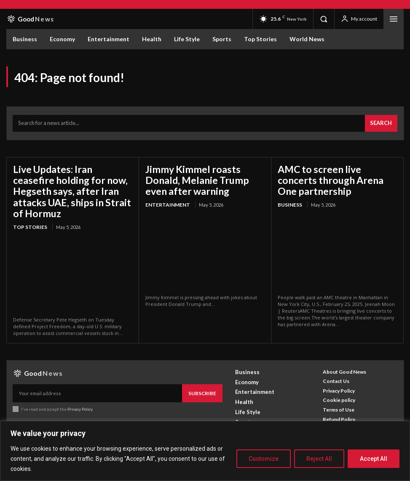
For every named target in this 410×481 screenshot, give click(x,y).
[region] (205, 451)
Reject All (319, 458)
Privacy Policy (79, 390)
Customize (264, 458)
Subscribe (204, 376)
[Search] (382, 121)
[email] (99, 376)
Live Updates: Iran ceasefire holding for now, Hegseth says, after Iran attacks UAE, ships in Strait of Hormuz (71, 179)
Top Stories (28, 207)
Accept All (373, 458)
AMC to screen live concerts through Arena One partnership (331, 175)
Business (288, 197)
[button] (324, 19)
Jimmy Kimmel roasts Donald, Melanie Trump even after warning (201, 175)
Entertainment (165, 197)
